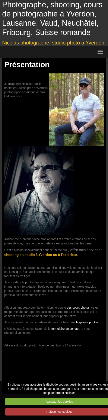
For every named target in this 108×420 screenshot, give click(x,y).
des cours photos (78, 307)
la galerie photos (87, 322)
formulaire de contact (65, 328)
